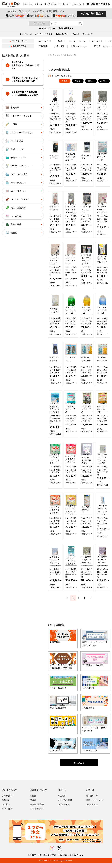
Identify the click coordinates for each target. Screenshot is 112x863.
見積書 (33, 796)
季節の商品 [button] (13, 224)
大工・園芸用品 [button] (15, 207)
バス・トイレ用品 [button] (16, 174)
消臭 (60, 41)
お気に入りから (47, 29)
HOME (51, 55)
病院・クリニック (79, 46)
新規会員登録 (50, 5)
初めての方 (87, 35)
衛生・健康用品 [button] (15, 191)
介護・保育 (59, 46)
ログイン (39, 5)
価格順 (90, 81)
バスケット (97, 41)
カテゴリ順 (103, 81)
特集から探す (62, 35)
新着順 (64, 81)
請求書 (33, 800)
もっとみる (79, 763)
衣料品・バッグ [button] (15, 157)
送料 (15, 16)
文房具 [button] (11, 124)
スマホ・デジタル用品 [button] (18, 132)
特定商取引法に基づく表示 (71, 855)
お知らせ (75, 35)
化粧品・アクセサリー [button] (18, 166)
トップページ (26, 35)
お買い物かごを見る (98, 4)
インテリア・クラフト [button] (18, 115)
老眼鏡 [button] (11, 232)
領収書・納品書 (37, 804)
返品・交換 (7, 809)
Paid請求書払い (37, 809)
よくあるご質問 (65, 800)
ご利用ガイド (64, 5)
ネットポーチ (45, 41)
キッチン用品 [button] (14, 141)
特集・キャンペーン (95, 800)
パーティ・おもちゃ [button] (17, 199)
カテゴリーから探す (43, 35)
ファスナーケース (77, 41)
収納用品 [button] (12, 107)
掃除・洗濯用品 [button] (15, 182)
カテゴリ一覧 (92, 796)
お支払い (6, 804)
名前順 (77, 81)
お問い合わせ (78, 5)
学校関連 (43, 46)
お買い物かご (92, 804)
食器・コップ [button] (14, 149)
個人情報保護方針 (47, 855)
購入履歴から (65, 29)
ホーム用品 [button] (13, 216)
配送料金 (6, 800)
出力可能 (64, 16)
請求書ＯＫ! (38, 16)
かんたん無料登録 (91, 14)
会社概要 (32, 855)
